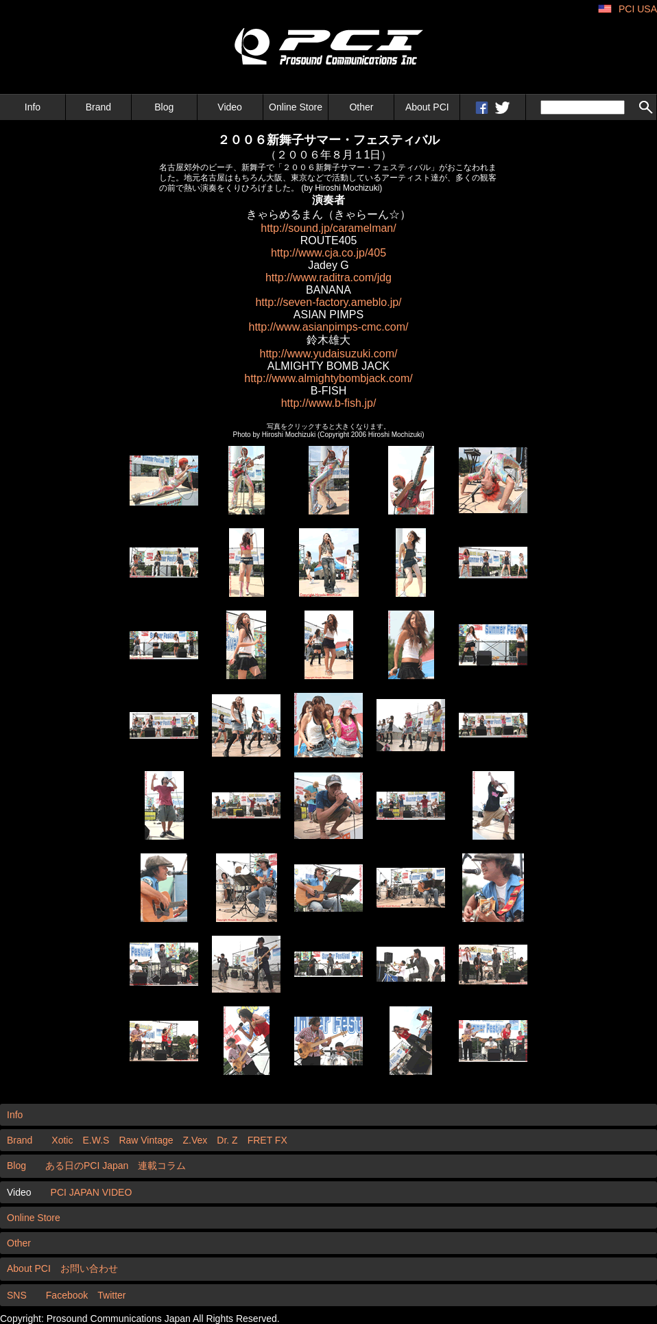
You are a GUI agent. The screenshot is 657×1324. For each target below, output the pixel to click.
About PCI (427, 107)
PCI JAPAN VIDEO (91, 1192)
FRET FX (267, 1140)
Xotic (62, 1140)
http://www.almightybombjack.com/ (328, 378)
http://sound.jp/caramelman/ (328, 228)
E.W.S (95, 1140)
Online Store (295, 107)
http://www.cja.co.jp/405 (328, 253)
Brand (98, 107)
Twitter (111, 1295)
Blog (164, 107)
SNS (17, 1295)
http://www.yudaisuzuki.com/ (329, 353)
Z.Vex (195, 1140)
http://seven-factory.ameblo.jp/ (328, 302)
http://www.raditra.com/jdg (328, 277)
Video (229, 107)
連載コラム (162, 1165)
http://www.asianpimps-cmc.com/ (329, 327)
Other (361, 107)
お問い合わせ (89, 1268)
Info (32, 107)
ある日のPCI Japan (86, 1165)
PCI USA (638, 8)
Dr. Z (227, 1140)
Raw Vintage (146, 1140)
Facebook (67, 1295)
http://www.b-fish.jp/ (329, 403)
